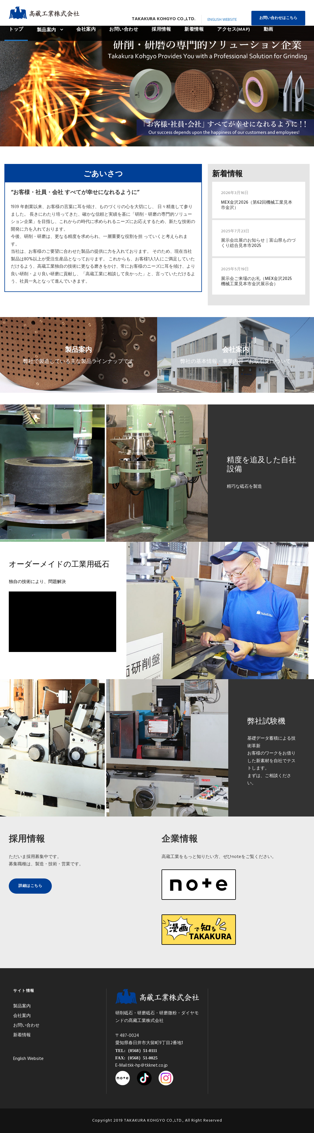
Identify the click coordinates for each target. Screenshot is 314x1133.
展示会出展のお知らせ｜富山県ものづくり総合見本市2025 (258, 243)
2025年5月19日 (235, 269)
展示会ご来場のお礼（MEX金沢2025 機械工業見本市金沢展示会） (256, 281)
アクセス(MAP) (233, 29)
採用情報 (161, 29)
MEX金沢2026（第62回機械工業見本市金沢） (256, 205)
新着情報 (194, 29)
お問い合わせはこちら (278, 18)
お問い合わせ (123, 29)
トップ (16, 29)
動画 (268, 29)
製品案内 (46, 30)
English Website (222, 20)
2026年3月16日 (234, 193)
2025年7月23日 (235, 231)
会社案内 (86, 29)
